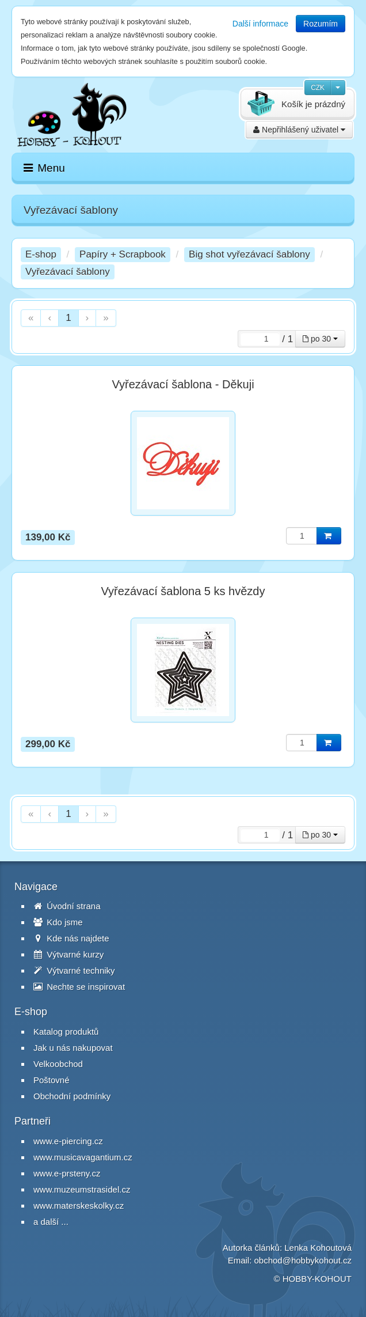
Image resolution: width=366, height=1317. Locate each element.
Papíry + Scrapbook (122, 254)
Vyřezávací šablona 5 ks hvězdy (183, 591)
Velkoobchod (58, 1064)
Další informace (260, 23)
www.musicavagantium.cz (82, 1157)
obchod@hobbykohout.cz (303, 1260)
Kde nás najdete (71, 938)
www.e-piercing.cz (68, 1141)
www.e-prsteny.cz (66, 1173)
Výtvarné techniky (74, 970)
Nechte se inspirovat (79, 986)
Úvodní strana (67, 906)
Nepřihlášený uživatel (299, 129)
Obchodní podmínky (71, 1096)
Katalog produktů (65, 1031)
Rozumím (320, 23)
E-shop (40, 254)
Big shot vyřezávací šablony (249, 254)
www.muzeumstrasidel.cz (81, 1189)
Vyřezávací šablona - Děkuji (183, 384)
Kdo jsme (58, 922)
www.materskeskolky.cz (78, 1205)
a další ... (50, 1222)
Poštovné (51, 1080)
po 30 (320, 338)
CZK (318, 88)
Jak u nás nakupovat (73, 1048)
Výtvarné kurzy (68, 954)
